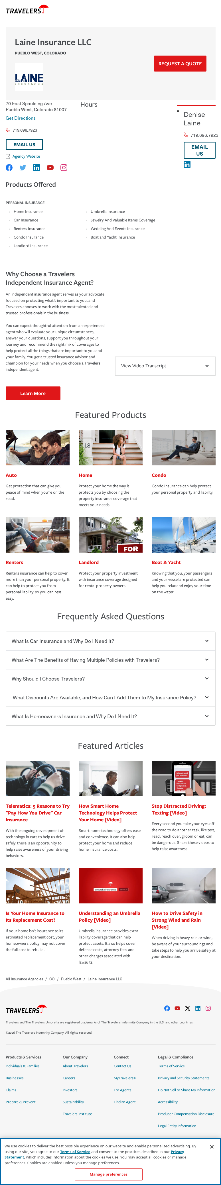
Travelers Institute (77, 1114)
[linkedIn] (200, 1008)
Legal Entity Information (177, 1126)
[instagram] (210, 1008)
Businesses (15, 1078)
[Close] (212, 1147)
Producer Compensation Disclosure (186, 1114)
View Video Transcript (165, 366)
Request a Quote (180, 63)
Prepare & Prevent (21, 1102)
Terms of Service (171, 1066)
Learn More (33, 393)
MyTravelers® (125, 1078)
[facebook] (169, 1008)
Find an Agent (125, 1102)
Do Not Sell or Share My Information (186, 1090)
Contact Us (122, 1066)
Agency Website (23, 156)
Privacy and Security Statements (184, 1078)
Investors (70, 1090)
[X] (190, 1008)
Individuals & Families (23, 1066)
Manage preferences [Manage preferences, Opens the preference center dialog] (108, 1174)
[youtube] (180, 1008)
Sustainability (73, 1102)
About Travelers (75, 1066)
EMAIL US (24, 144)
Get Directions (21, 117)
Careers (69, 1078)
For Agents (122, 1090)
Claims (11, 1090)
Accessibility (168, 1102)
